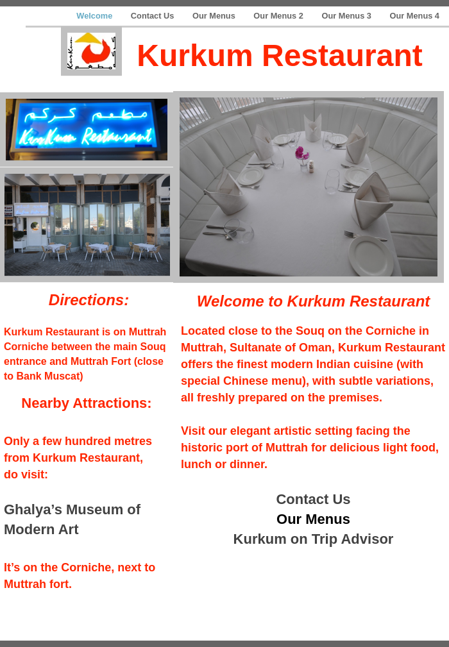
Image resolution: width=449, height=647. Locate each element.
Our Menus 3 (347, 16)
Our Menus (214, 16)
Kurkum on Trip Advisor (313, 539)
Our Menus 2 (279, 16)
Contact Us (153, 16)
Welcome (95, 16)
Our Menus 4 (414, 16)
